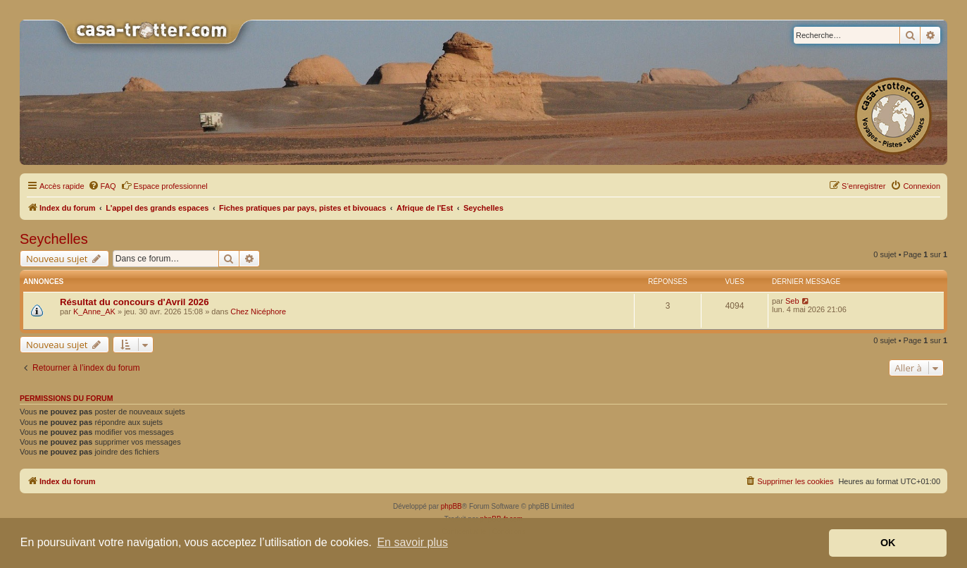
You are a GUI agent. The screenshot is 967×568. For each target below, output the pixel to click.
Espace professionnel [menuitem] (164, 185)
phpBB (451, 506)
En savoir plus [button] (412, 542)
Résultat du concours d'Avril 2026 (134, 302)
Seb (792, 301)
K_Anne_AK (94, 311)
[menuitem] (102, 186)
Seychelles (54, 239)
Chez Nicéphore (258, 311)
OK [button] (888, 542)
